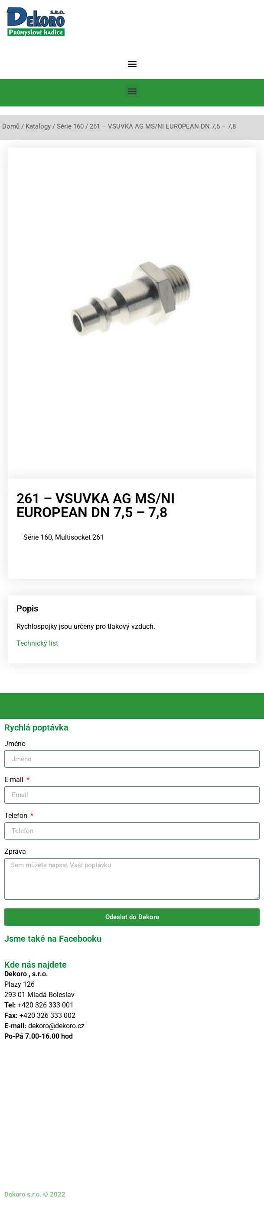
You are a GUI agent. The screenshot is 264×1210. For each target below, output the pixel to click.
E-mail (14, 780)
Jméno (15, 744)
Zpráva (15, 852)
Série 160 (70, 126)
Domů (11, 126)
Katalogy (38, 126)
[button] (132, 63)
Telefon (16, 816)
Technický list (37, 643)
